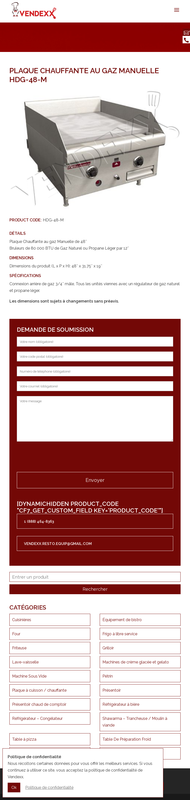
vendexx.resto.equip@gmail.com (58, 543)
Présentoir (111, 690)
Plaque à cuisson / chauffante (39, 690)
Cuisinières (21, 619)
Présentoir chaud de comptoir (39, 704)
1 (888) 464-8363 (39, 521)
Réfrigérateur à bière (120, 704)
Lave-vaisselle (25, 662)
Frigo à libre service (119, 634)
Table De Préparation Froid (126, 739)
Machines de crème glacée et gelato (135, 662)
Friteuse (19, 648)
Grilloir (108, 648)
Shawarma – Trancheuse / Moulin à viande (134, 722)
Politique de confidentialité (49, 788)
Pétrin (107, 676)
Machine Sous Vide (29, 676)
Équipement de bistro (122, 619)
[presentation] (54, 457)
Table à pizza (24, 739)
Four (16, 634)
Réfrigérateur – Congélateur (37, 718)
